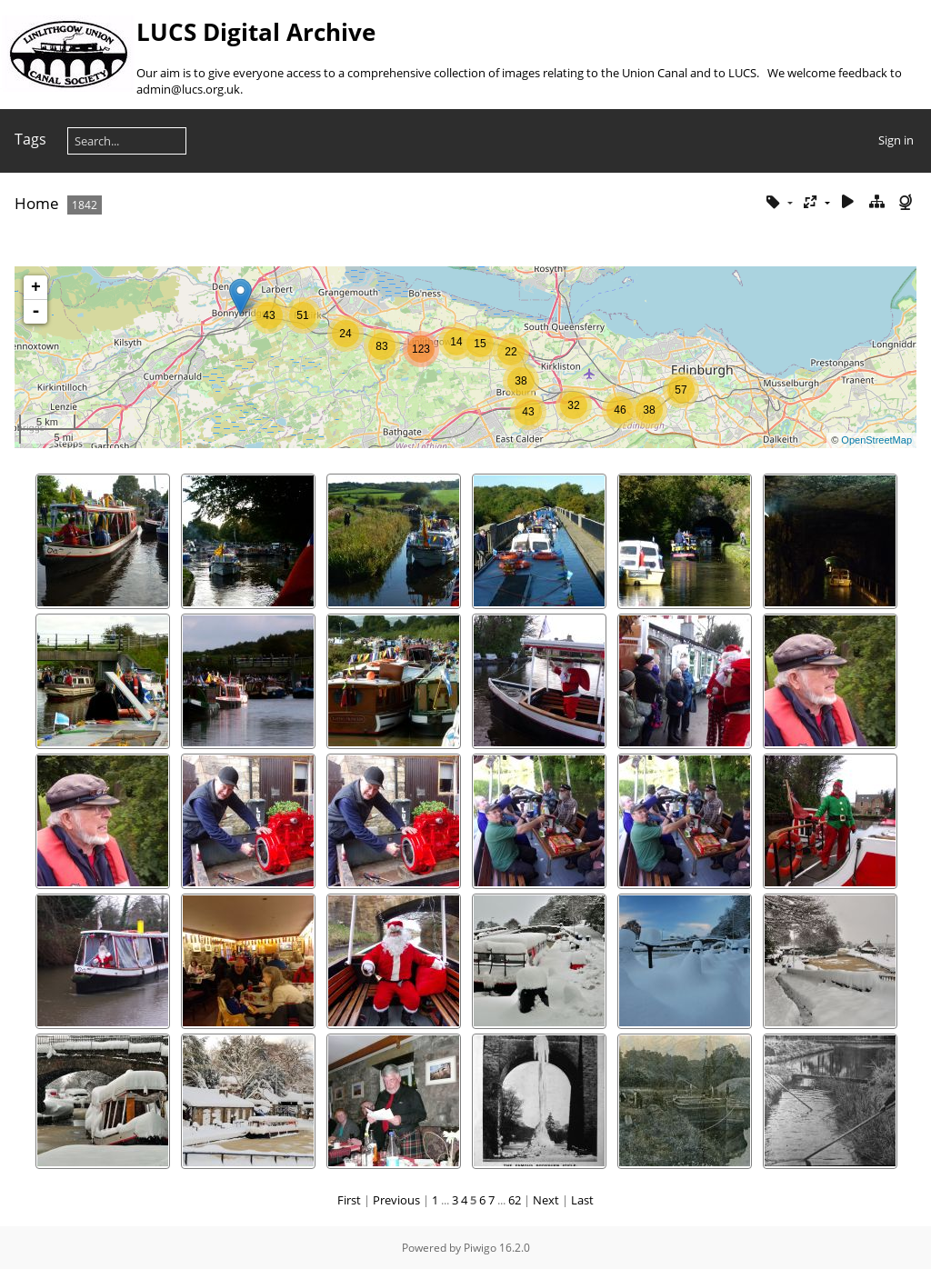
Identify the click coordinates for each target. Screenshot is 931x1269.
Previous (396, 1200)
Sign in (896, 140)
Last (582, 1200)
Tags (30, 139)
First (349, 1200)
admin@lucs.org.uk (188, 89)
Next (546, 1200)
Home (37, 203)
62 (514, 1200)
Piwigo (480, 1247)
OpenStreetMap (876, 440)
